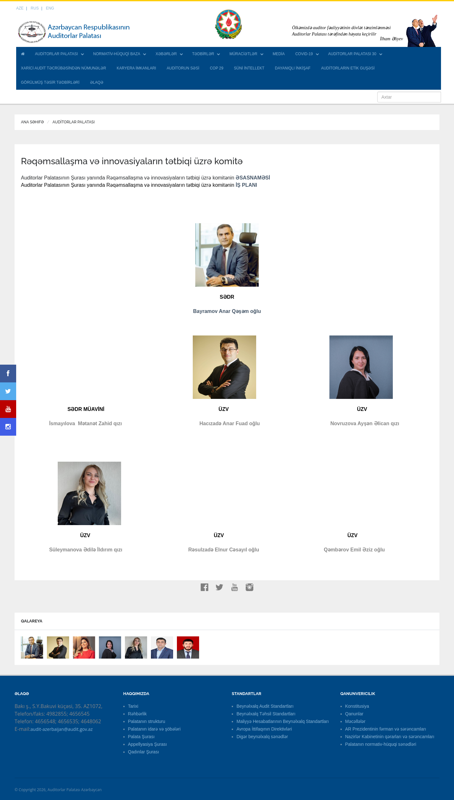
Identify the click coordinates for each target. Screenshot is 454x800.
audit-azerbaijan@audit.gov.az (61, 729)
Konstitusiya (357, 706)
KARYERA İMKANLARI (136, 68)
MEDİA (279, 54)
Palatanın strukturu (146, 721)
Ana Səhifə (32, 122)
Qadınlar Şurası (143, 751)
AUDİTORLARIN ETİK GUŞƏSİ (348, 68)
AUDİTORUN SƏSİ (183, 68)
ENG (50, 8)
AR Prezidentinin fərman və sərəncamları (385, 729)
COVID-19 (304, 54)
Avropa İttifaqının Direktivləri (264, 729)
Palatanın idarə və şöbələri (154, 729)
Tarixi (133, 706)
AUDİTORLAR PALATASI (56, 54)
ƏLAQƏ (96, 82)
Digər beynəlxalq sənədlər (262, 736)
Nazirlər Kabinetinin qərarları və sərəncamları (389, 736)
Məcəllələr (355, 721)
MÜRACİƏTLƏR (243, 54)
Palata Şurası (141, 736)
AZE (19, 8)
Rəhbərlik (137, 713)
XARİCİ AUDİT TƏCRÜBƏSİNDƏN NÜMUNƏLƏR (63, 68)
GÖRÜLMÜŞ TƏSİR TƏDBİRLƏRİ (50, 82)
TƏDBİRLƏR (203, 54)
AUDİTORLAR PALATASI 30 (352, 54)
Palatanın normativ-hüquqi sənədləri (380, 744)
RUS (35, 8)
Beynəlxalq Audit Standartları (265, 706)
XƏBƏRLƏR (166, 54)
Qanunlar (354, 713)
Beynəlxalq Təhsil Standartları (266, 713)
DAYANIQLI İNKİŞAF (292, 68)
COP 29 (216, 68)
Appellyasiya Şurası (147, 744)
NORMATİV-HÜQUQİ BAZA (116, 54)
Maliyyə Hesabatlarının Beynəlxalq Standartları (283, 721)
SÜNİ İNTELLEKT (249, 68)
